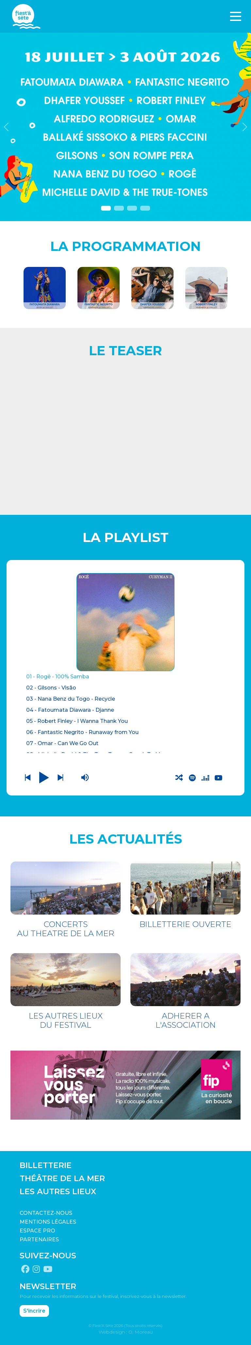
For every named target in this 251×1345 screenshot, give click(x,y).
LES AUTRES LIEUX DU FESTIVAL (66, 1020)
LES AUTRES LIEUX (58, 1191)
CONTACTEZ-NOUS (46, 1213)
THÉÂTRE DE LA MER (62, 1178)
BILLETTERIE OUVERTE (185, 924)
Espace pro (37, 1231)
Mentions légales (48, 1222)
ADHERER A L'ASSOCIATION (186, 1020)
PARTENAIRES (39, 1239)
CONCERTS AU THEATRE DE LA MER (65, 928)
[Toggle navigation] (235, 16)
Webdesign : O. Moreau (126, 1332)
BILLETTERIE (46, 1165)
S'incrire (34, 1310)
